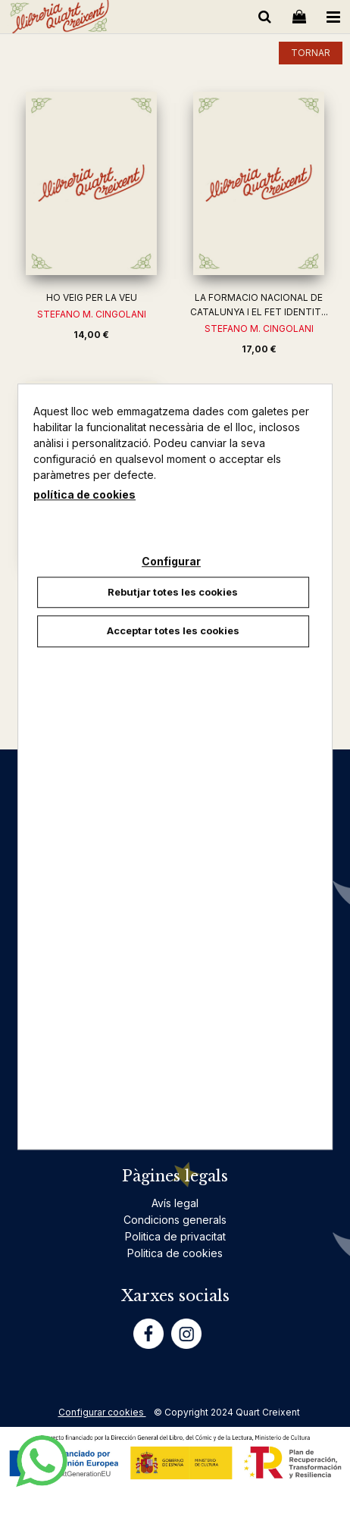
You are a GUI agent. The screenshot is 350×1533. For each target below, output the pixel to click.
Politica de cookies (175, 1253)
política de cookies (84, 494)
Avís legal (175, 1203)
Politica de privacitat (175, 1236)
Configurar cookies (102, 1412)
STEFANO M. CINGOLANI (91, 314)
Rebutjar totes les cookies (173, 592)
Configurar (171, 561)
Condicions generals (175, 1219)
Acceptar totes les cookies (173, 630)
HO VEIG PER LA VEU (91, 297)
